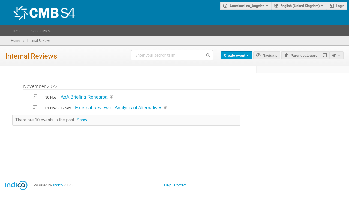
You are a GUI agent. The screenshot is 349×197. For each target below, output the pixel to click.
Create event (41, 30)
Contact (180, 185)
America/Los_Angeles (247, 5)
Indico (58, 185)
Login (340, 5)
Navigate (270, 55)
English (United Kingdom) (300, 5)
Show (82, 120)
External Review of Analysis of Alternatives (119, 107)
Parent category (304, 55)
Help (167, 185)
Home (15, 30)
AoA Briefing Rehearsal (85, 97)
